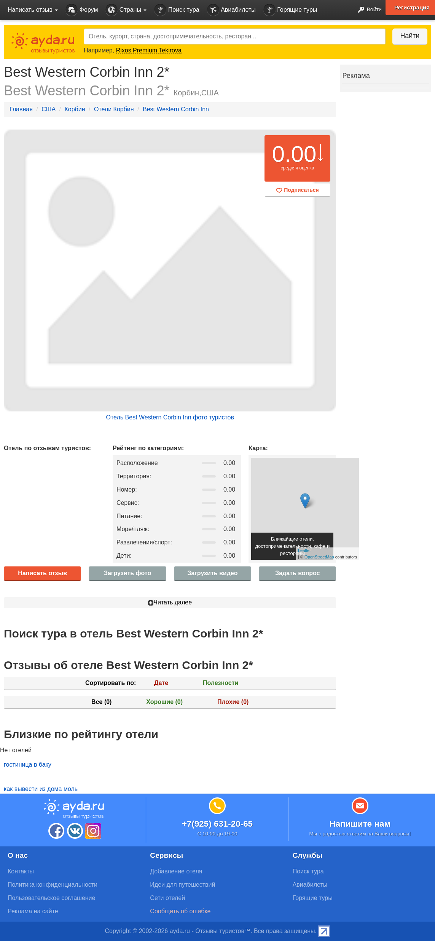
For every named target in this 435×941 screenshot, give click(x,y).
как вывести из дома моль (41, 789)
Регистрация (412, 8)
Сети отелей (167, 898)
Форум (81, 10)
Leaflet (304, 550)
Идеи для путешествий (182, 884)
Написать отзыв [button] (33, 9)
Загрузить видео (212, 573)
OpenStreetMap (319, 557)
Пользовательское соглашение (51, 898)
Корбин (74, 109)
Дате (161, 683)
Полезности (220, 683)
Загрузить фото (127, 573)
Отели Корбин (114, 109)
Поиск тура (176, 10)
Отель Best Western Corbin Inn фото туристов (170, 417)
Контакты (21, 871)
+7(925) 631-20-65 (217, 824)
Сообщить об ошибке (180, 911)
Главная (21, 109)
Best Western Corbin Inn (176, 109)
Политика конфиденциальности (52, 884)
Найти (408, 36)
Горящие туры (290, 10)
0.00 (294, 154)
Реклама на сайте (33, 911)
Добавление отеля (176, 871)
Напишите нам (360, 824)
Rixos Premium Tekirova (149, 50)
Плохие (233, 702)
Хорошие (164, 702)
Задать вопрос (297, 573)
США (48, 109)
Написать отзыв (42, 573)
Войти (367, 10)
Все (101, 702)
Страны (126, 10)
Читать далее (170, 602)
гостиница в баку (27, 764)
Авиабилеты (231, 10)
